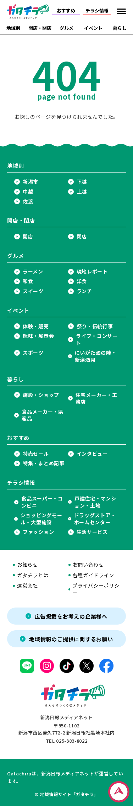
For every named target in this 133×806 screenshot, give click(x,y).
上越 (82, 191)
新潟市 (30, 181)
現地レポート (92, 271)
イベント (93, 28)
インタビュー (92, 453)
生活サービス (92, 532)
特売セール (36, 453)
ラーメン (33, 271)
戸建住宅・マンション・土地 (95, 502)
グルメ (66, 28)
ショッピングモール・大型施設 (41, 519)
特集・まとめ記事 (44, 463)
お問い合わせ (88, 564)
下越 (82, 181)
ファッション (38, 532)
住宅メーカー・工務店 (96, 398)
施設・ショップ (41, 395)
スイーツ (33, 291)
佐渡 (28, 201)
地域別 (13, 28)
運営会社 (27, 585)
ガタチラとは (32, 575)
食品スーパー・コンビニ (42, 502)
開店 (28, 236)
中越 (28, 191)
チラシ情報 (97, 10)
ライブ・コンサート (97, 339)
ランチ (84, 291)
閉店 (82, 236)
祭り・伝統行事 (95, 326)
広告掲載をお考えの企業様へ (71, 616)
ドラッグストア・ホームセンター (95, 519)
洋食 (82, 281)
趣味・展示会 (38, 336)
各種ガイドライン (94, 575)
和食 (28, 281)
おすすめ (66, 10)
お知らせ (27, 564)
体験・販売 (36, 326)
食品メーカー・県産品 (42, 415)
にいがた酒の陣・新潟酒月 (96, 356)
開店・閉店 (39, 28)
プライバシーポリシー (95, 589)
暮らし (120, 28)
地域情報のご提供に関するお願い (71, 639)
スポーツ (33, 352)
